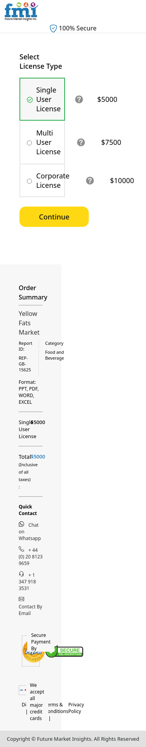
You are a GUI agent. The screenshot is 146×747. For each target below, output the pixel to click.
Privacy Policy (76, 708)
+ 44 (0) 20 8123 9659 (31, 556)
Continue (54, 216)
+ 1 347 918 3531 (27, 581)
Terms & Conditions (57, 708)
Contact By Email (30, 606)
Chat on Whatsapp (30, 531)
